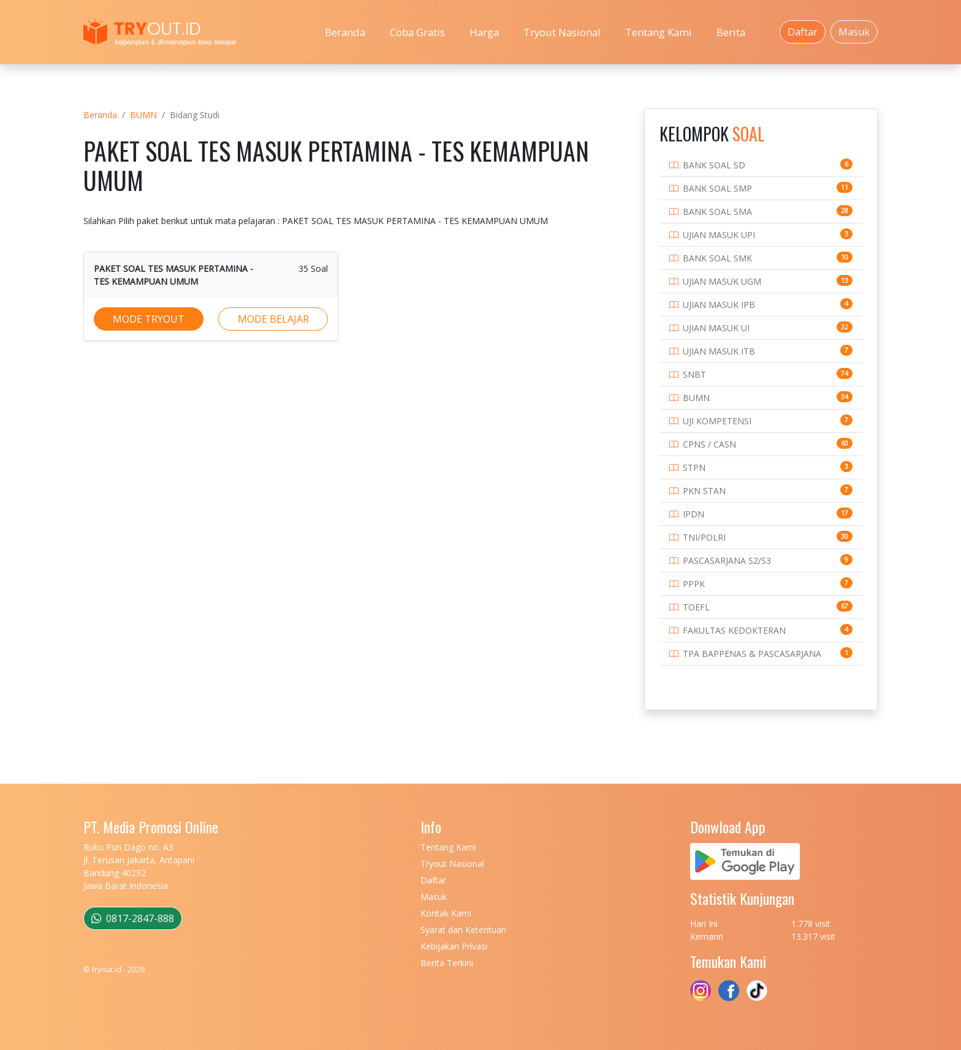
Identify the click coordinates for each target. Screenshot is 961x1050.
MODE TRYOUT (148, 319)
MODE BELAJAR (273, 319)
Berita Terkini (446, 963)
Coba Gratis (417, 32)
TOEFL (696, 607)
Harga (484, 32)
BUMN (143, 115)
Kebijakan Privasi (453, 946)
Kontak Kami (445, 913)
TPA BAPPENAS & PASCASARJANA (752, 653)
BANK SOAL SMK (717, 258)
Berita (730, 32)
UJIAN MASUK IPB (719, 304)
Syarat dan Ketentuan (463, 930)
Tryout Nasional (562, 32)
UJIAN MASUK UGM (722, 281)
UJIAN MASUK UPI (719, 235)
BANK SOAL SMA (717, 211)
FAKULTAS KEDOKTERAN (734, 630)
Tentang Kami (658, 32)
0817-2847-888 (132, 918)
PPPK (694, 584)
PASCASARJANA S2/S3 (727, 560)
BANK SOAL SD (714, 165)
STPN (694, 467)
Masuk (854, 32)
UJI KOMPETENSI (717, 421)
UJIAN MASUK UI (716, 328)
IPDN (693, 514)
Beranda (345, 32)
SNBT (694, 374)
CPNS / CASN (709, 444)
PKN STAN (704, 491)
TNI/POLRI (704, 537)
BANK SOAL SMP (717, 188)
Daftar (803, 32)
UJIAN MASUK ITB (719, 351)
